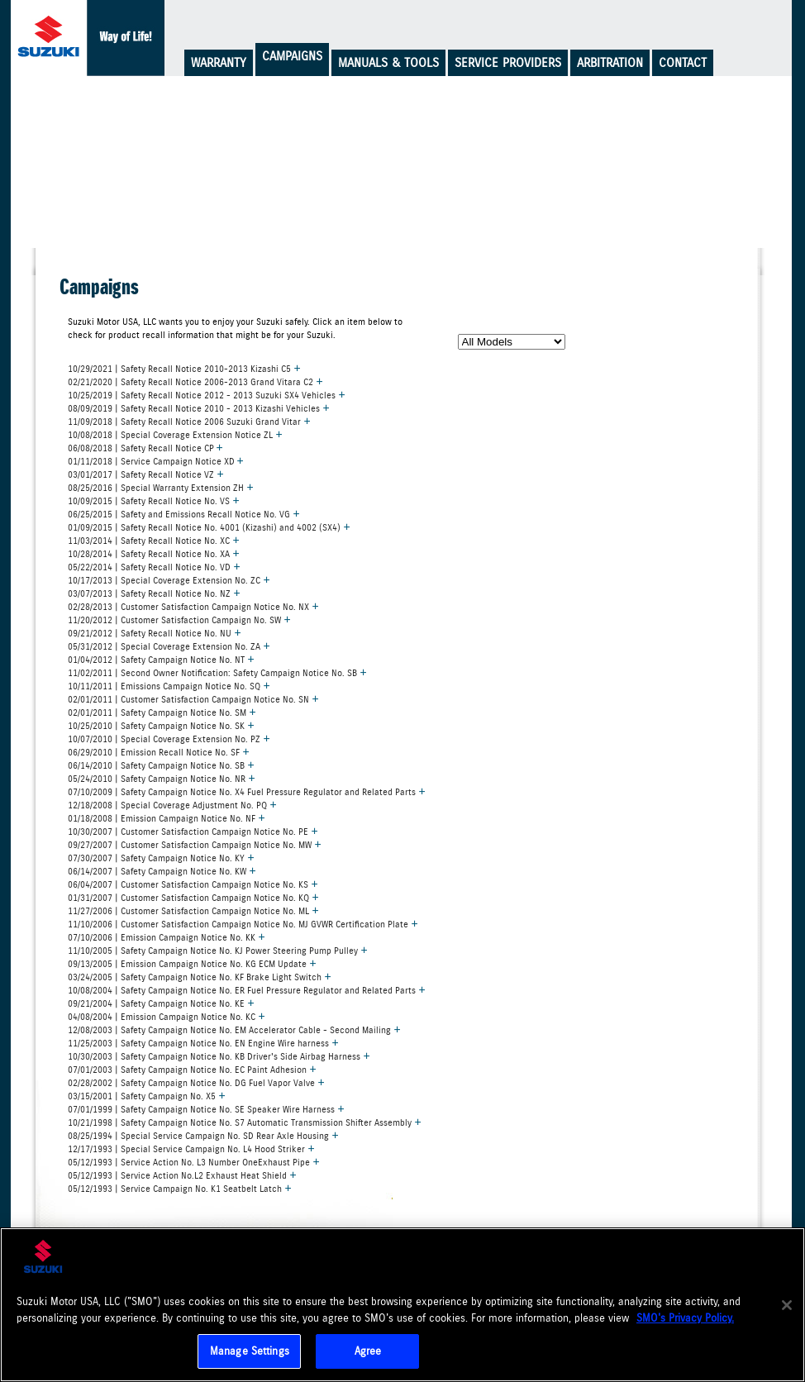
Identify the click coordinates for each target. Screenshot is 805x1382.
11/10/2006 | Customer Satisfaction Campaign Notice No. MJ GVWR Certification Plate (243, 923)
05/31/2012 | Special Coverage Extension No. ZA (169, 645)
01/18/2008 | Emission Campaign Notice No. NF (166, 817)
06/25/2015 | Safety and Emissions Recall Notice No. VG (184, 513)
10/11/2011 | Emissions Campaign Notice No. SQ (169, 685)
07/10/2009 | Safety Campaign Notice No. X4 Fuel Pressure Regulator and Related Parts (247, 791)
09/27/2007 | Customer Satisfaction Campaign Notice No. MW (195, 844)
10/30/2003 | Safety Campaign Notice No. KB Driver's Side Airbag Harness (219, 1055)
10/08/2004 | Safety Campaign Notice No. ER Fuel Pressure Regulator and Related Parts (247, 989)
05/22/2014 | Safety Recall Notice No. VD (154, 566)
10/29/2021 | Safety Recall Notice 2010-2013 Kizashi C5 (184, 367)
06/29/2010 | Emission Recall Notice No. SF (159, 751)
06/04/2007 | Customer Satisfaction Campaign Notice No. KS (193, 883)
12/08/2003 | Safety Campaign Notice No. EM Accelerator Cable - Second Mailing (234, 1029)
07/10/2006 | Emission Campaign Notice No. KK (166, 936)
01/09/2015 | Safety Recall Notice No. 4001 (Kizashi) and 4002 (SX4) (209, 526)
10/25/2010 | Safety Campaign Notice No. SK (161, 725)
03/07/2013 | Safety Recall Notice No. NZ (154, 592)
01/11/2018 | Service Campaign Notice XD (156, 460)
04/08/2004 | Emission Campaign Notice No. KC (166, 1015)
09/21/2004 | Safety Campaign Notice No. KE (161, 1002)
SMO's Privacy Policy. (685, 1318)
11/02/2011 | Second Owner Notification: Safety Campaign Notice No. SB (217, 672)
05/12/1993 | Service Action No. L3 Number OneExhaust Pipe (194, 1161)
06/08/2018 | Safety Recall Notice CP (145, 447)
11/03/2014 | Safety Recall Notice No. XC (154, 539)
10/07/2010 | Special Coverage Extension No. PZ (169, 738)
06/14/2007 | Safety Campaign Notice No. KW (162, 870)
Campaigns (292, 56)
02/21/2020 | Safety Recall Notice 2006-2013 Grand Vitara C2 (195, 381)
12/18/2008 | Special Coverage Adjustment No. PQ (172, 804)
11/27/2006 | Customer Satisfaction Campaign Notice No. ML (193, 910)
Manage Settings (249, 1351)
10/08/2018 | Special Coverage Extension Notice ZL (175, 434)
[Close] (787, 1305)
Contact (683, 62)
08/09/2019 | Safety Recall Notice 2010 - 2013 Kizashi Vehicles (199, 407)
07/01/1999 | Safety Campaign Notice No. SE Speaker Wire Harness (206, 1108)
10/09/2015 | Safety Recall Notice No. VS (154, 500)
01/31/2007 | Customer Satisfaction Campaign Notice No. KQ (193, 896)
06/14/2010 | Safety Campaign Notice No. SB (161, 764)
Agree (368, 1351)
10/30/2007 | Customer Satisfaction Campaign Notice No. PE (193, 830)
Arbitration (610, 62)
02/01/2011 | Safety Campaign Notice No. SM (162, 711)
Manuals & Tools (388, 62)
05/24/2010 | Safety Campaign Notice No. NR (161, 777)
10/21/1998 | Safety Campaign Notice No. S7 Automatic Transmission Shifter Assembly (245, 1121)
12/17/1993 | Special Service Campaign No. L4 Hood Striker (191, 1148)
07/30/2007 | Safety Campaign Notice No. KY (161, 857)
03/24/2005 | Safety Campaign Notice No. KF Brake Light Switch (199, 976)
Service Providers (508, 62)
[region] (402, 1304)
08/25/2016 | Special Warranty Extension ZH (161, 486)
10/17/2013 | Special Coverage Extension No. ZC (169, 579)
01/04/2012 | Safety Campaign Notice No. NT (161, 658)
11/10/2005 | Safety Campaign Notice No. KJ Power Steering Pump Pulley (218, 949)
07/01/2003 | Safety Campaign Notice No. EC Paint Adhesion (192, 1068)
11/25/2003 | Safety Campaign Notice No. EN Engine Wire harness (203, 1042)
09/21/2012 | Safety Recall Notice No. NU (154, 632)
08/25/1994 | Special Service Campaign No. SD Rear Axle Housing (203, 1134)
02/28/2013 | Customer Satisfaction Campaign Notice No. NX (193, 605)
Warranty (218, 62)
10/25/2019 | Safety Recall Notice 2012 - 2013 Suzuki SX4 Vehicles (206, 394)
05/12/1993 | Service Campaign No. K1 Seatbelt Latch (180, 1187)
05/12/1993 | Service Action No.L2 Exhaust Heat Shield (182, 1174)
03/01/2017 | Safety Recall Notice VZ (146, 473)
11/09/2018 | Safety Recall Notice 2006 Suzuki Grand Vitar (189, 420)
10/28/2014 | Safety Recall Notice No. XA (154, 553)
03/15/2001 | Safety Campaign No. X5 (147, 1095)
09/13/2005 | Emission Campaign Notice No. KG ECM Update (192, 963)
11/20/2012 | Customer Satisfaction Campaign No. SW (179, 619)
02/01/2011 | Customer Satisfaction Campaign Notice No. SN (193, 698)
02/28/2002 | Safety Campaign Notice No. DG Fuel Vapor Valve (196, 1082)
